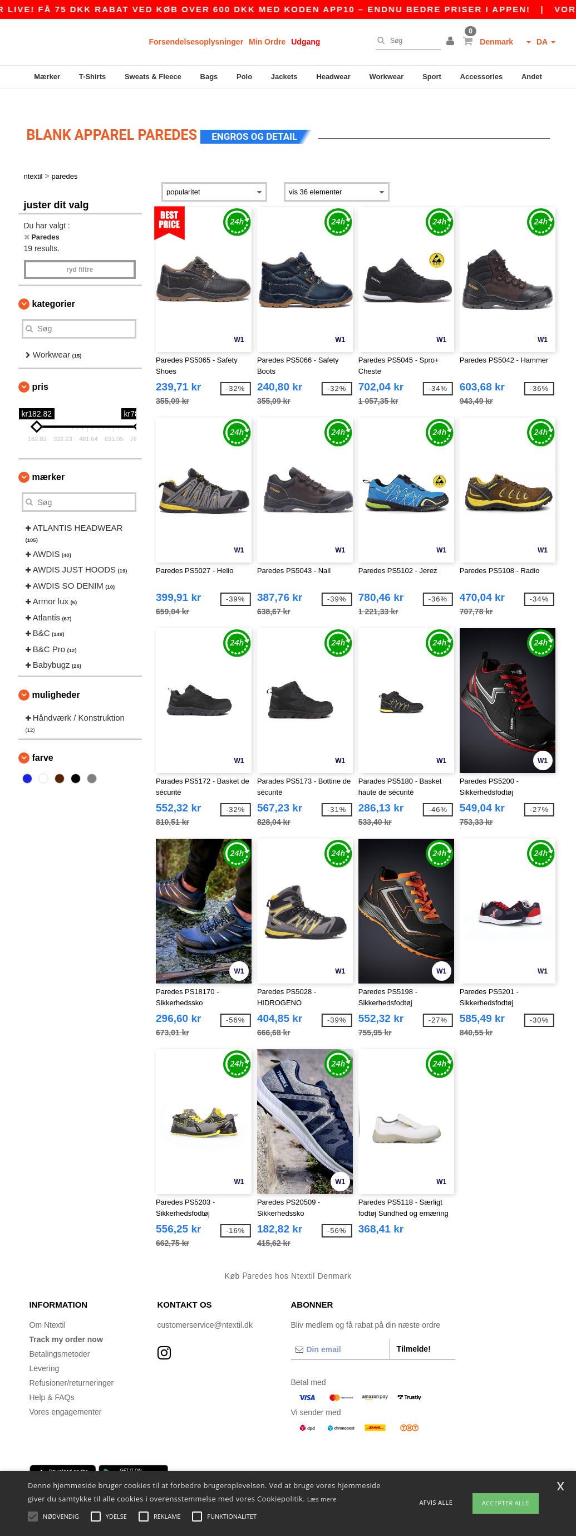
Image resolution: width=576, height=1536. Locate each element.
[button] (451, 41)
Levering (44, 1351)
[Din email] (340, 1333)
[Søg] (405, 40)
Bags (209, 76)
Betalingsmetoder (59, 1337)
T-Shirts (92, 76)
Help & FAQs (52, 1380)
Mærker (47, 76)
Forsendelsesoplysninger (196, 41)
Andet (531, 76)
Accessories (481, 76)
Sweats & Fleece (153, 76)
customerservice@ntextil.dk (205, 1308)
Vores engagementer (65, 1395)
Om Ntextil (47, 1308)
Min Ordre (267, 41)
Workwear (386, 76)
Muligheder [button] (56, 678)
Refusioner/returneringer (71, 1366)
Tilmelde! (414, 1332)
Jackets (284, 76)
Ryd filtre (79, 253)
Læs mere (322, 1499)
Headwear (333, 76)
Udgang (305, 41)
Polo (244, 76)
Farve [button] (42, 741)
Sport (431, 76)
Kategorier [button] (53, 287)
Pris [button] (40, 370)
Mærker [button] (48, 461)
